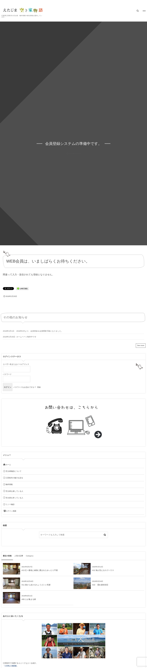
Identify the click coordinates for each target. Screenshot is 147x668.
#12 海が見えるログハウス (103, 570)
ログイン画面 (9, 511)
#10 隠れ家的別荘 (100, 585)
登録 (39, 387)
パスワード (7, 374)
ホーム (7, 465)
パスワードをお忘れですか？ (24, 387)
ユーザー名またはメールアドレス (16, 364)
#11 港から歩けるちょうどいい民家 (36, 585)
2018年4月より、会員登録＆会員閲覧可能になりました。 (39, 333)
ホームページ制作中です (26, 338)
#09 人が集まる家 (29, 599)
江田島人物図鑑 (11, 666)
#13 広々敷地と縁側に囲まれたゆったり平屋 (40, 570)
